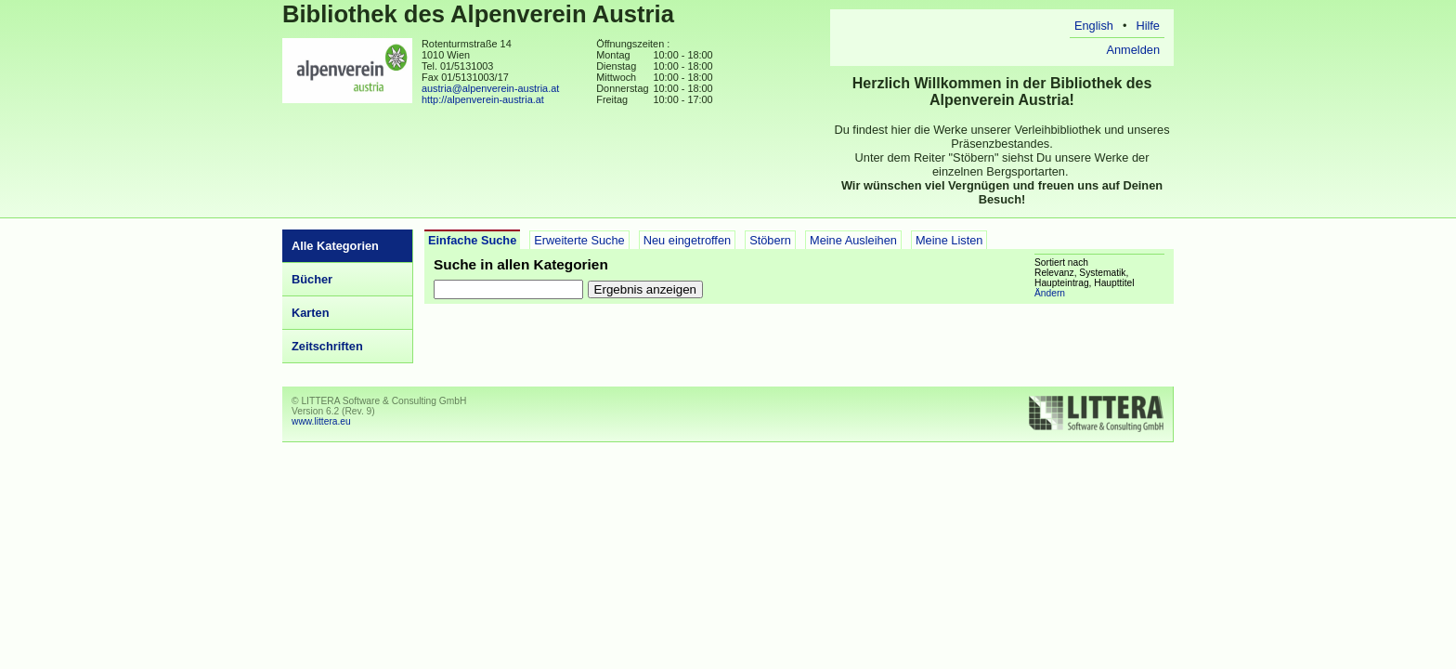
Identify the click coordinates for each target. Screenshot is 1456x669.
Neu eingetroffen (687, 240)
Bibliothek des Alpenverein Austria (478, 14)
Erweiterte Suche (579, 240)
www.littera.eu (321, 421)
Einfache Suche (472, 240)
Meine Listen (949, 240)
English (1093, 26)
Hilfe (1148, 26)
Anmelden (1133, 50)
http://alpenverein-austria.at (483, 99)
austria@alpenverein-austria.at (490, 88)
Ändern (1049, 293)
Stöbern (770, 240)
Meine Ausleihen (853, 240)
